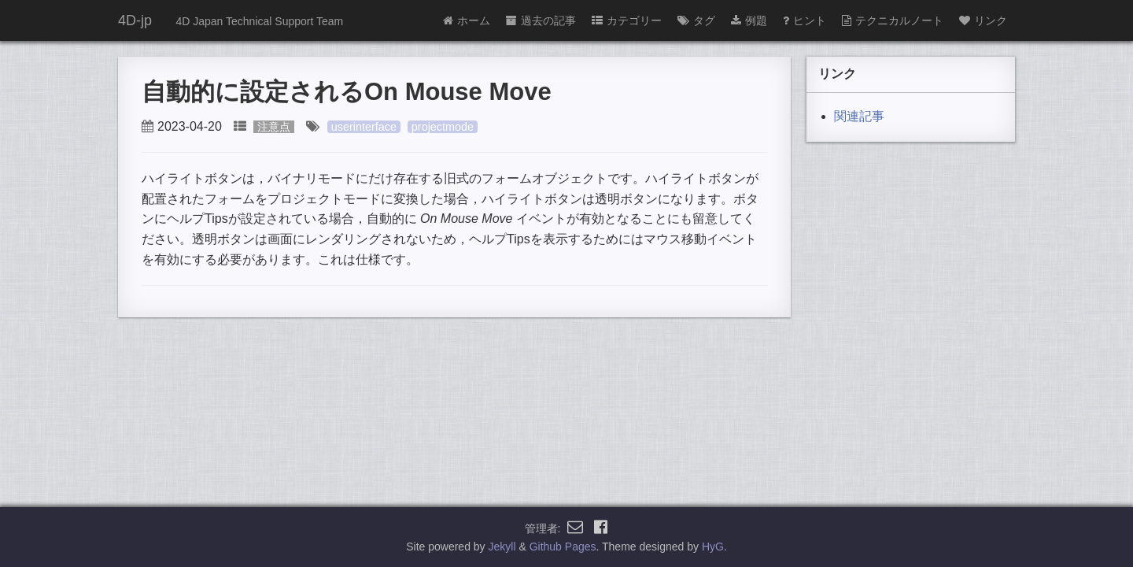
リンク (983, 20)
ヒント (804, 20)
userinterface (364, 126)
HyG (713, 546)
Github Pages (563, 546)
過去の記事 (541, 20)
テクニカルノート (892, 20)
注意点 (273, 126)
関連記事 (859, 116)
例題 (749, 20)
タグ (696, 20)
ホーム (466, 20)
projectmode (442, 126)
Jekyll (502, 546)
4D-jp (135, 20)
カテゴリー (627, 20)
